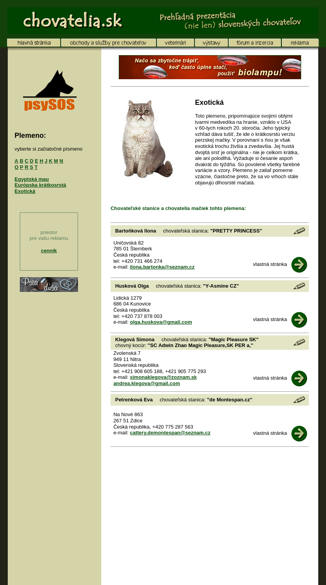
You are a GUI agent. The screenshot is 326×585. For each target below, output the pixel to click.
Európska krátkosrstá (40, 185)
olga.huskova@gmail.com (161, 322)
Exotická (25, 191)
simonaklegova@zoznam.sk (163, 377)
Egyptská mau (32, 179)
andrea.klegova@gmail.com (146, 383)
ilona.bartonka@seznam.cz (162, 267)
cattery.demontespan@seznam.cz (170, 433)
